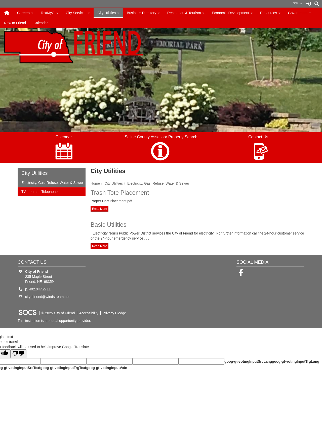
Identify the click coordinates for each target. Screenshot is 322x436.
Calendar (40, 23)
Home (95, 183)
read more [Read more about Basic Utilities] (99, 246)
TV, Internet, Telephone (39, 191)
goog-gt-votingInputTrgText (63, 368)
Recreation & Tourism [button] (185, 13)
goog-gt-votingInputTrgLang (295, 361)
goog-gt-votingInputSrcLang (248, 361)
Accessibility (88, 313)
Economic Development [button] (232, 13)
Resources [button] (270, 13)
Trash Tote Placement (120, 192)
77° (297, 4)
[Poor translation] (18, 353)
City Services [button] (78, 13)
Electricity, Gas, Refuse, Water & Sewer (158, 183)
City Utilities (113, 183)
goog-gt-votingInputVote (106, 368)
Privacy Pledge (114, 313)
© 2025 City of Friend (58, 313)
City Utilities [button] (108, 13)
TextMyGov (49, 13)
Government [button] (299, 13)
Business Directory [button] (143, 13)
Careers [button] (25, 13)
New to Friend (15, 23)
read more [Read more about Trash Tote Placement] (99, 209)
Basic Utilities (109, 224)
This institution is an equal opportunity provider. (54, 321)
